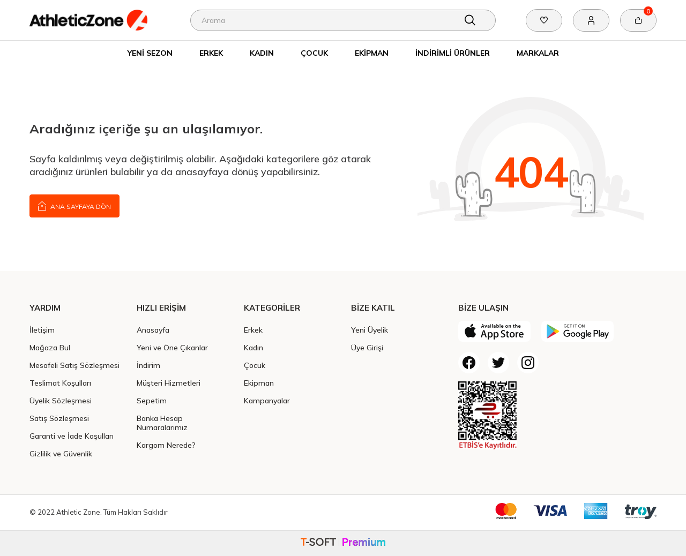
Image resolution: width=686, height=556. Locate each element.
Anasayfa (153, 329)
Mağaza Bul (49, 347)
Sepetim (152, 400)
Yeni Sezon (150, 52)
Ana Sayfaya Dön (74, 205)
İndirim (148, 365)
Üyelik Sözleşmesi (60, 400)
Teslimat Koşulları (60, 382)
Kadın (262, 52)
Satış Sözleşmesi (59, 418)
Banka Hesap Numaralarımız (162, 423)
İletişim (42, 329)
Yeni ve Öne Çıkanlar (172, 347)
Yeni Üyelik (369, 329)
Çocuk (314, 52)
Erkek (211, 52)
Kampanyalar (267, 400)
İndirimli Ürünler (452, 52)
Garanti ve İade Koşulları (71, 435)
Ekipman (372, 52)
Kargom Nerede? (166, 444)
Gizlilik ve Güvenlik (60, 453)
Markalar (538, 52)
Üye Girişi (367, 347)
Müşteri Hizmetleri (168, 382)
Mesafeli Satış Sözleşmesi (74, 365)
